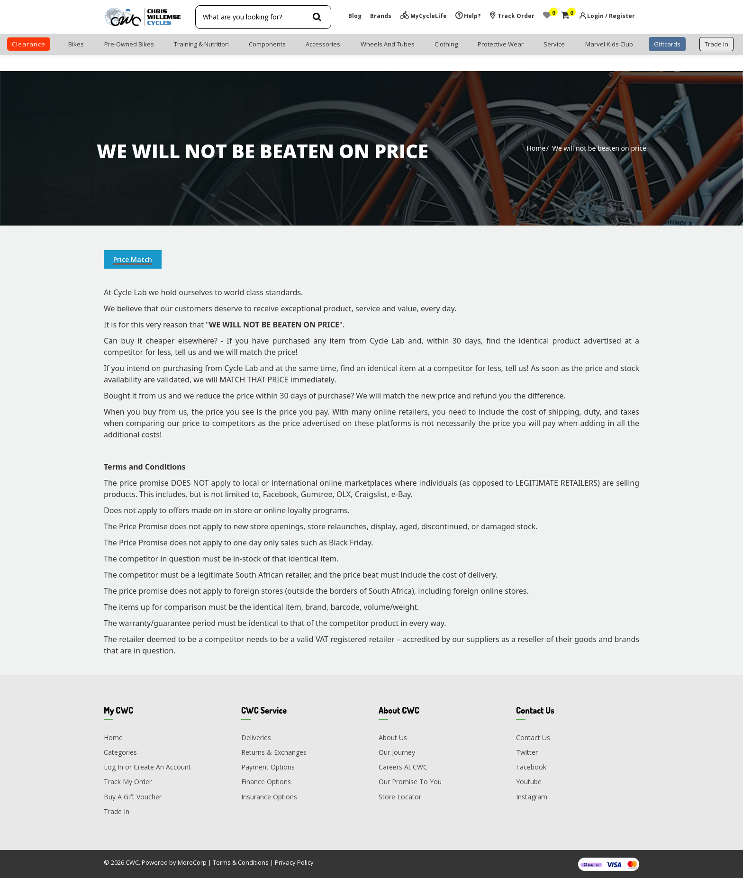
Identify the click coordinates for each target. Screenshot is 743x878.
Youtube (529, 781)
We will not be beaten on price (599, 148)
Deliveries (256, 737)
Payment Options (268, 766)
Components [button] (267, 44)
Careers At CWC (403, 766)
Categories (120, 752)
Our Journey (397, 752)
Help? (467, 16)
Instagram (531, 796)
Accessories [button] (323, 44)
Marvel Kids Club (609, 44)
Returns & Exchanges (274, 752)
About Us (393, 737)
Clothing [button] (446, 44)
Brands (380, 16)
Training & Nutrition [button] (201, 44)
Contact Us (533, 737)
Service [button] (554, 44)
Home (535, 148)
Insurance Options (269, 796)
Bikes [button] (76, 44)
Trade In (116, 811)
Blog (355, 16)
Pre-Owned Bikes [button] (129, 44)
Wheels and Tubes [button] (388, 44)
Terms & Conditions (241, 862)
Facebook (531, 766)
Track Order (512, 16)
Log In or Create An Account (147, 766)
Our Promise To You (410, 781)
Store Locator (400, 796)
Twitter (527, 752)
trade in (716, 44)
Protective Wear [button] (501, 44)
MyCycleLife (423, 16)
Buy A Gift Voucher (133, 796)
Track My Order (128, 781)
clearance (28, 44)
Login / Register (611, 16)
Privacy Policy (294, 862)
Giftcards (667, 44)
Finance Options (266, 781)
